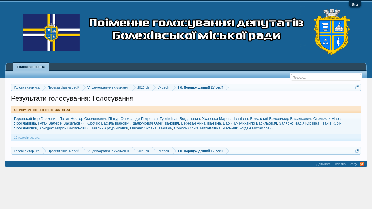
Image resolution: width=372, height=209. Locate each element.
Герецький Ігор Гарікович (36, 118)
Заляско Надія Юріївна (299, 123)
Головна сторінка (31, 67)
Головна (340, 164)
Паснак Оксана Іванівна (151, 128)
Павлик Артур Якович (109, 128)
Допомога (323, 164)
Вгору (352, 164)
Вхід (355, 4)
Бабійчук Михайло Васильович (250, 123)
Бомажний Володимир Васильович (280, 118)
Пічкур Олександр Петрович (133, 118)
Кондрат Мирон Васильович (63, 128)
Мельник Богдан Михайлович (247, 128)
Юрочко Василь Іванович (108, 123)
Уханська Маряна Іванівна (225, 118)
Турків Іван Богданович (180, 118)
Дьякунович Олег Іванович (156, 123)
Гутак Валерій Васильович (61, 123)
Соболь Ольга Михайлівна (197, 128)
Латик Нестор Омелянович (83, 118)
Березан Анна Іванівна (201, 123)
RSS (362, 164)
